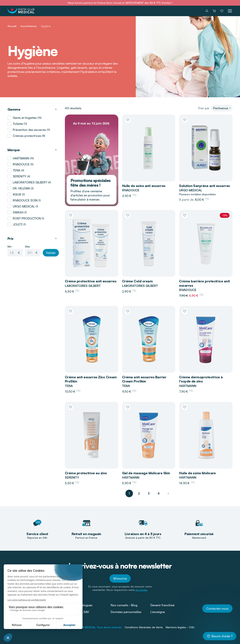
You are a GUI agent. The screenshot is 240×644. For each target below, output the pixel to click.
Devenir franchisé (162, 605)
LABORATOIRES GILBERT (30, 182)
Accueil (12, 26)
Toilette (18, 124)
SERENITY (19, 176)
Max (27, 246)
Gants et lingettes (25, 118)
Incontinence (29, 26)
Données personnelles (126, 612)
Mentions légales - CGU (180, 627)
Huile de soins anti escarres (143, 186)
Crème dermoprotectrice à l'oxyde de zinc (201, 379)
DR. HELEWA (21, 188)
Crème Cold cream (137, 281)
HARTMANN (21, 158)
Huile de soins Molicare (197, 473)
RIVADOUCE (21, 164)
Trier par (203, 108)
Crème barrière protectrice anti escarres (204, 283)
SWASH (18, 212)
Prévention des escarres (29, 130)
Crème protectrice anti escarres (90, 281)
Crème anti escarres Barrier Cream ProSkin (144, 379)
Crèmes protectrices (27, 136)
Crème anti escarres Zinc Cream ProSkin (91, 379)
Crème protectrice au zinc (86, 473)
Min (10, 246)
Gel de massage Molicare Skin (146, 473)
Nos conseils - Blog (124, 605)
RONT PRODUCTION (27, 218)
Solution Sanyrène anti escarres (204, 186)
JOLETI (17, 224)
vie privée (141, 589)
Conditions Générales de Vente (144, 627)
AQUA (17, 194)
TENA (16, 170)
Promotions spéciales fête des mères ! (90, 183)
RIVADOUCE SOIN (25, 200)
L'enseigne (157, 612)
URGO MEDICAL (24, 206)
